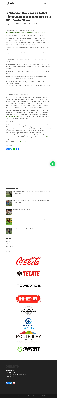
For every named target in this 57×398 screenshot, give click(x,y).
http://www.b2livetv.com (12, 116)
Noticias (26, 24)
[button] (52, 163)
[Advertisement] (25, 154)
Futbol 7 (8, 244)
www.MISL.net (46, 137)
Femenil (8, 241)
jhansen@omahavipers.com (23, 142)
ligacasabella (11, 24)
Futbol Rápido (9, 246)
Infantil (7, 249)
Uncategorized (33, 24)
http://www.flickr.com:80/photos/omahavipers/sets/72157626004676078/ (25, 32)
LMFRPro (8, 251)
